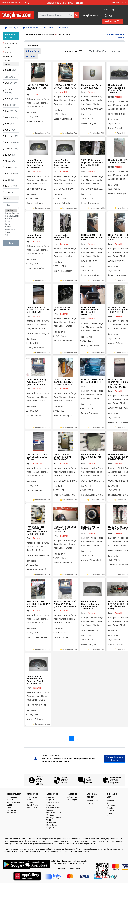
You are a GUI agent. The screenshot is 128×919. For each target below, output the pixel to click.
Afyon (11, 232)
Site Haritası (11, 810)
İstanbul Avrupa (11, 213)
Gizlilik (9, 805)
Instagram (111, 805)
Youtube (110, 808)
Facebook (110, 800)
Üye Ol (108, 15)
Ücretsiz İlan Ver (112, 21)
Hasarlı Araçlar (33, 805)
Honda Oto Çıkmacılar (10, 36)
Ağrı (11, 235)
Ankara (11, 218)
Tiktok (109, 813)
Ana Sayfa (11, 27)
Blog (27, 2)
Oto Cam (50, 815)
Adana (11, 226)
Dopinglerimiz (92, 800)
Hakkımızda (11, 812)
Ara (10, 243)
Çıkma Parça (30, 27)
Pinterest (110, 810)
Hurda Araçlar (32, 807)
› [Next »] (83, 738)
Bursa (11, 224)
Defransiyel (51, 823)
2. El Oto (30, 802)
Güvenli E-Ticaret (119, 2)
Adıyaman (11, 229)
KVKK (9, 807)
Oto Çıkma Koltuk (53, 812)
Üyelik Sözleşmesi (14, 802)
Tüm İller (11, 210)
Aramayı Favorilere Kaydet (114, 758)
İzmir (11, 221)
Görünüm (68, 51)
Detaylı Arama (90, 15)
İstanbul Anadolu (11, 216)
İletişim (90, 803)
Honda (48, 27)
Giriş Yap (109, 9)
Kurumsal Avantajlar (10, 2)
